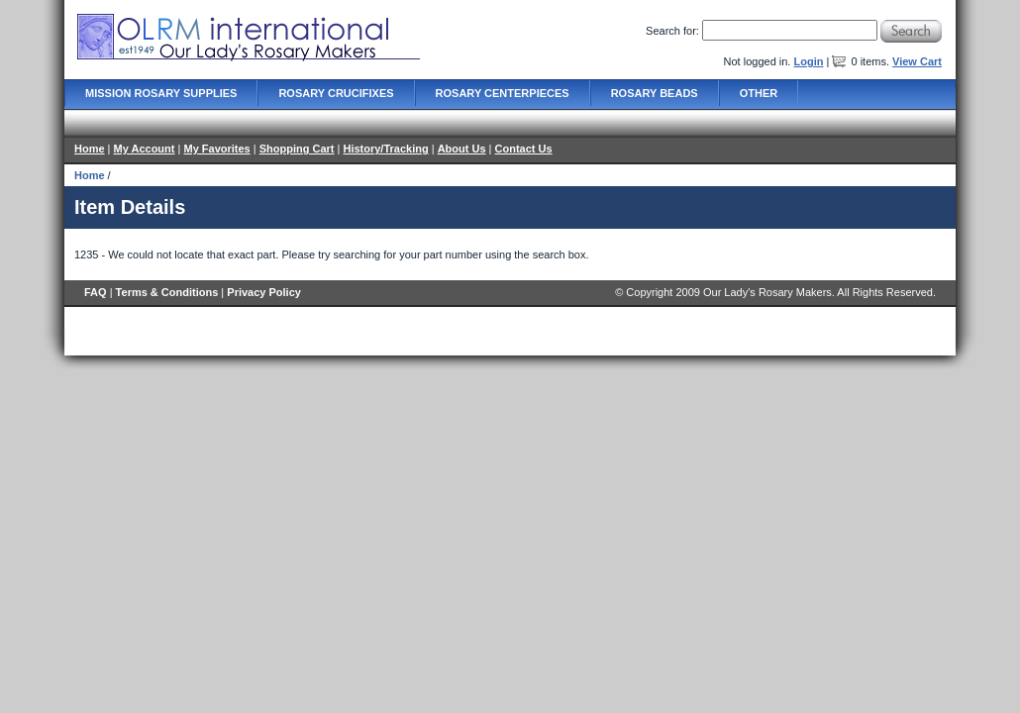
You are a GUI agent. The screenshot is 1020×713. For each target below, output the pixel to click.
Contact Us (524, 148)
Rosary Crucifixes (335, 93)
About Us (462, 148)
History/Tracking (385, 148)
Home (89, 148)
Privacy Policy (264, 292)
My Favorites (216, 148)
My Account (144, 148)
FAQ (95, 292)
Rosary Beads (654, 93)
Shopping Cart (297, 148)
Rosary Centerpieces (502, 93)
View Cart (917, 61)
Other (759, 93)
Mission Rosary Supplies (161, 93)
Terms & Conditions (167, 292)
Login (808, 61)
